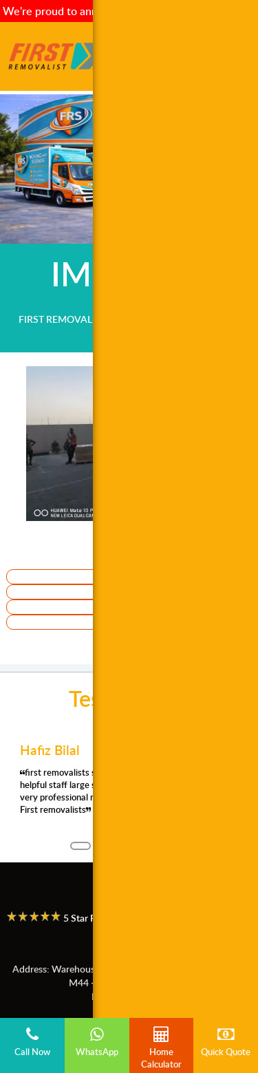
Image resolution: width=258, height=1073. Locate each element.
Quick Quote (225, 1042)
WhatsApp (97, 1042)
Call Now (32, 1042)
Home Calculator (161, 1048)
